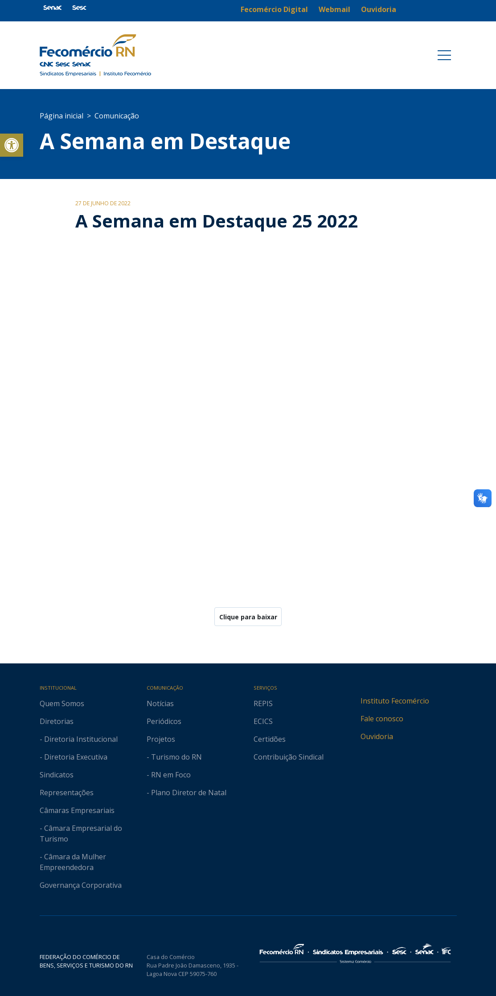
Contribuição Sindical (289, 757)
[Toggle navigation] (444, 55)
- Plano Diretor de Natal (186, 792)
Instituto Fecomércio (395, 701)
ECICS (263, 721)
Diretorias (57, 721)
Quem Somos (62, 703)
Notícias (160, 703)
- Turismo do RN (174, 757)
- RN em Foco (169, 775)
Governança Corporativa (81, 885)
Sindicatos (57, 775)
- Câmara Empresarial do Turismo (81, 833)
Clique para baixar (248, 617)
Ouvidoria (377, 736)
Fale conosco (382, 719)
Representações (67, 792)
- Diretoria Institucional (79, 739)
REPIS (263, 703)
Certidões (270, 739)
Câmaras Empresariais (77, 810)
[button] (11, 145)
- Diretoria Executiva (73, 757)
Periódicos (164, 721)
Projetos (161, 739)
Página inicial (61, 116)
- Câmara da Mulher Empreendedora (73, 862)
